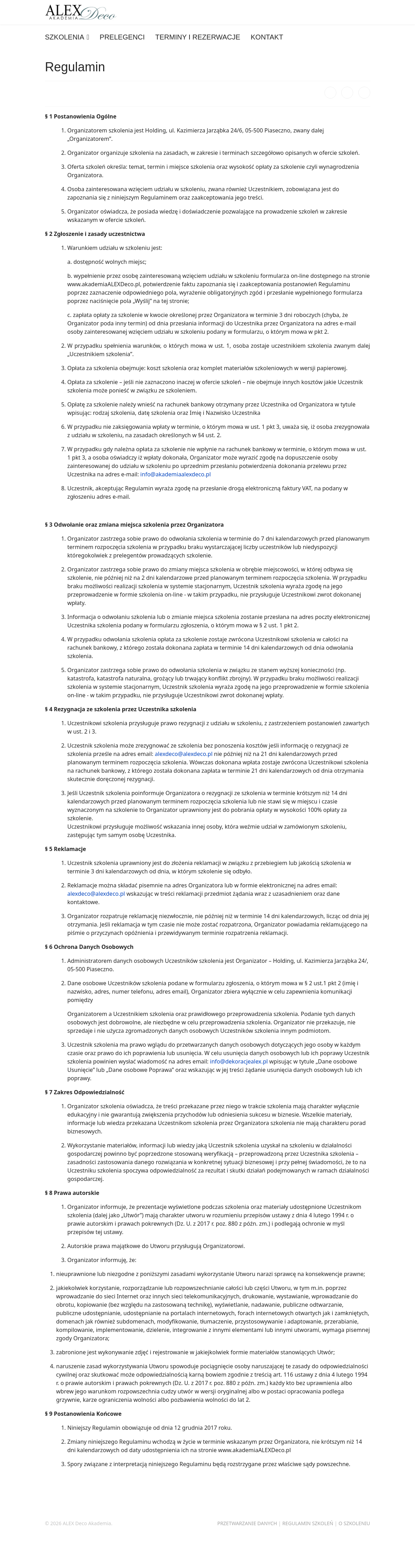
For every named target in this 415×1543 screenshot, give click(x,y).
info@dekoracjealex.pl (239, 1061)
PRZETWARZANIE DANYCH (247, 1523)
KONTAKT (267, 37)
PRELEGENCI (122, 37)
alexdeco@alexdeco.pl (184, 754)
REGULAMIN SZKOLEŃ (307, 1523)
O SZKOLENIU (354, 1523)
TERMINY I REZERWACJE (197, 37)
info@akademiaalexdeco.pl (175, 474)
